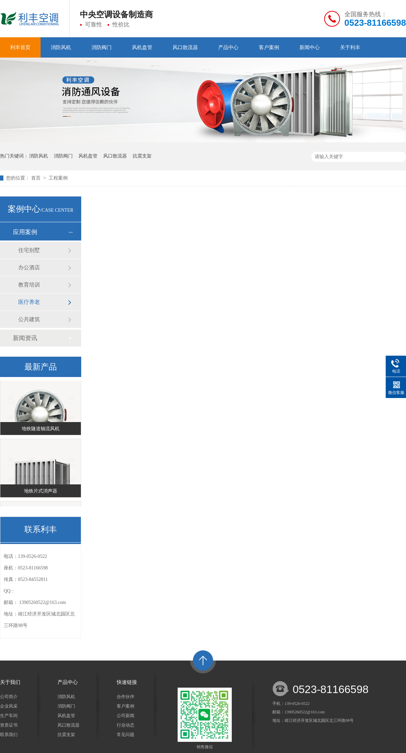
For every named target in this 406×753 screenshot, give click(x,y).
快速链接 (127, 682)
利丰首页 (20, 47)
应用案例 (25, 232)
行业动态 (125, 725)
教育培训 (29, 285)
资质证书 (9, 725)
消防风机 (61, 47)
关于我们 (10, 682)
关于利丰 (350, 47)
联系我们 (9, 734)
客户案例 (269, 47)
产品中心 (228, 47)
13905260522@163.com (42, 602)
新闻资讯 (25, 338)
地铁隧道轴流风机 (41, 429)
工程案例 (58, 178)
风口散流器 (185, 47)
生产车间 (9, 715)
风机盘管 (142, 47)
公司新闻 (125, 715)
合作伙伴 (125, 696)
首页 (36, 178)
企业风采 (9, 706)
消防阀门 (101, 47)
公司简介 (9, 696)
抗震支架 (142, 156)
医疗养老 (29, 302)
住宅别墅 (29, 250)
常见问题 (125, 734)
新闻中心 (309, 47)
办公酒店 (29, 267)
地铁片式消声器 (40, 491)
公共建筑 (29, 319)
